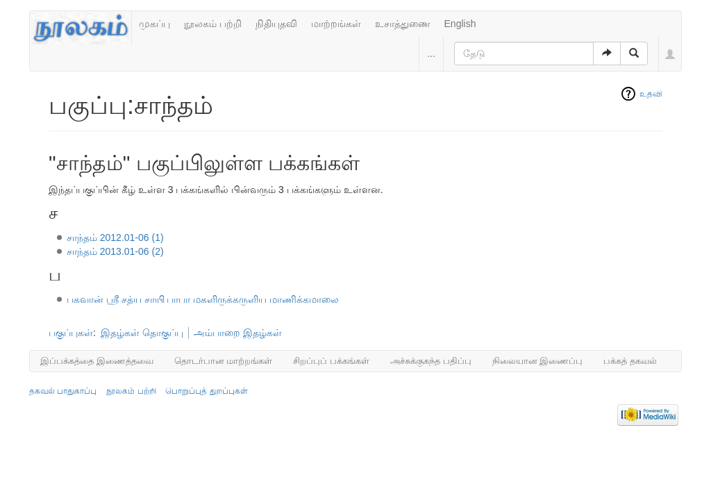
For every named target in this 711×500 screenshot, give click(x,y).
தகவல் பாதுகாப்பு (63, 391)
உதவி (650, 94)
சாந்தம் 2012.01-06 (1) (115, 237)
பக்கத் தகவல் (630, 361)
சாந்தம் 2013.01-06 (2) (115, 251)
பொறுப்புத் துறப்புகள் (206, 391)
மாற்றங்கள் (336, 23)
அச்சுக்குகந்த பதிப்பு (430, 361)
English (460, 23)
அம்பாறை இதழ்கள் (238, 332)
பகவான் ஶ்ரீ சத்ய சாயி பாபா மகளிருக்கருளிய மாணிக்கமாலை (203, 299)
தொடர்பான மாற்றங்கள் (223, 361)
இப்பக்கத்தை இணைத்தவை (96, 361)
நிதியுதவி (276, 23)
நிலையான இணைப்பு (537, 361)
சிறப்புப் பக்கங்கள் (331, 361)
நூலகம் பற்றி (213, 23)
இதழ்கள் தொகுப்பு (142, 332)
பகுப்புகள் (71, 332)
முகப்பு (154, 23)
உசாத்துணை (402, 23)
